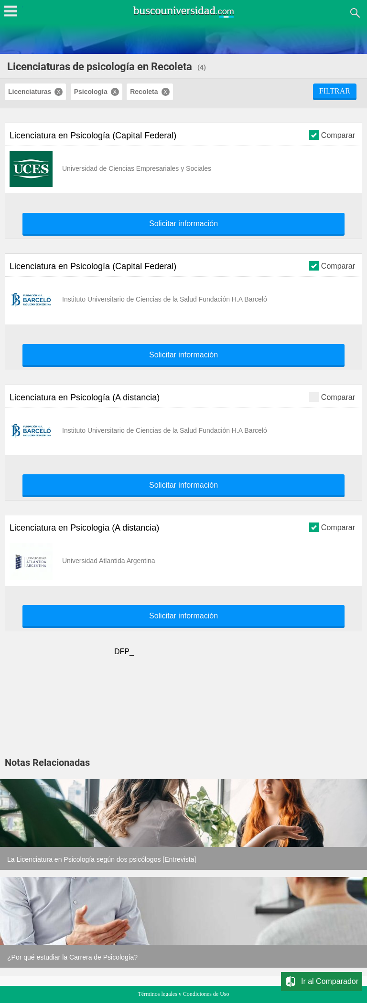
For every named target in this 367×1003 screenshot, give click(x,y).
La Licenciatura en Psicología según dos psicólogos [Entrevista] (101, 859)
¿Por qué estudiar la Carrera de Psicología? (72, 957)
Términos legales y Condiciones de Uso (183, 994)
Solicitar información (183, 224)
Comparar (332, 134)
